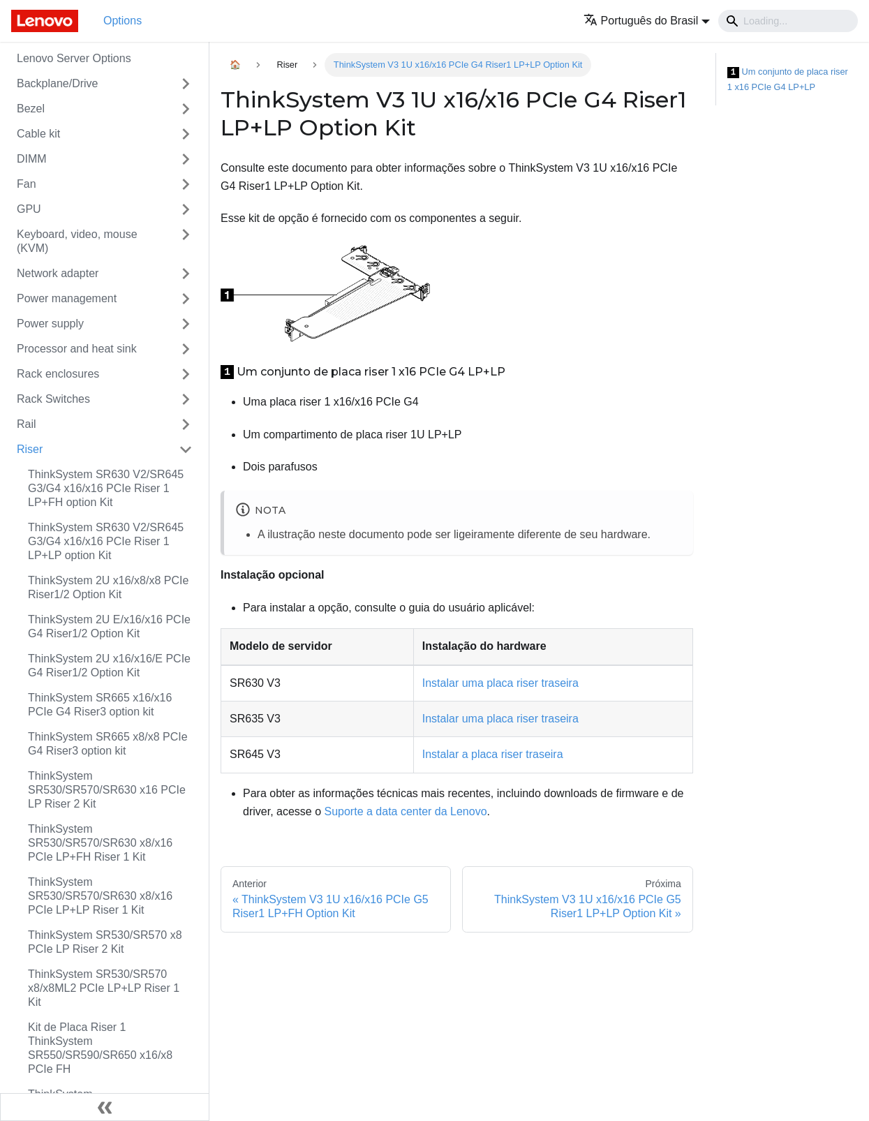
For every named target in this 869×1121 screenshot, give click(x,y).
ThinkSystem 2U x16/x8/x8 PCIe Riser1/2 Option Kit (108, 587)
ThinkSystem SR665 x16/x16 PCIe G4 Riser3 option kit (100, 705)
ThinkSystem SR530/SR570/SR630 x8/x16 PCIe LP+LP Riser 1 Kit (100, 896)
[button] (647, 21)
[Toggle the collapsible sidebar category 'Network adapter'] (186, 273)
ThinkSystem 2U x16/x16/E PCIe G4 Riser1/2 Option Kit (109, 665)
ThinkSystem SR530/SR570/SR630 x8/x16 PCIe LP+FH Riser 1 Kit (100, 843)
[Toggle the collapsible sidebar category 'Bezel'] (186, 109)
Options (122, 21)
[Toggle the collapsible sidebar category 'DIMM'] (186, 159)
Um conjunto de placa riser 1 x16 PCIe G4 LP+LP (787, 79)
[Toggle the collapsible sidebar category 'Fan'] (186, 184)
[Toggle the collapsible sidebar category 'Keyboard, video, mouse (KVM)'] (186, 241)
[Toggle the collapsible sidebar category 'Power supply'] (186, 324)
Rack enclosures (58, 374)
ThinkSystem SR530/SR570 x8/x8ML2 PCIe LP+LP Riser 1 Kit (103, 988)
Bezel (31, 108)
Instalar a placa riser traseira (492, 754)
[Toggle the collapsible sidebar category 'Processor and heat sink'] (186, 349)
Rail (26, 424)
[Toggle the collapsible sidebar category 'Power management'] (186, 299)
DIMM (32, 159)
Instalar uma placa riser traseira (500, 683)
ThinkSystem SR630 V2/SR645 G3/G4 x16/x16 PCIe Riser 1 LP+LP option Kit (106, 541)
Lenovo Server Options (74, 58)
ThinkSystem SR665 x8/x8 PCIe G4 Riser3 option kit (108, 744)
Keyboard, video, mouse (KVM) (77, 241)
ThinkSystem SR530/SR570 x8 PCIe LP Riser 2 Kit (105, 942)
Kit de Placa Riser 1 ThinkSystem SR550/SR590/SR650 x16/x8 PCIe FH (100, 1048)
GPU (29, 209)
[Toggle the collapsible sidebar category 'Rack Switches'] (186, 399)
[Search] (788, 21)
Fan (26, 184)
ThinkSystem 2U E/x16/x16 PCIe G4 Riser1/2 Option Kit (109, 626)
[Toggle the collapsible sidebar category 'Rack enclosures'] (186, 374)
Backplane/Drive (57, 83)
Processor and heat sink (77, 349)
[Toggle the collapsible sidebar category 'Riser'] (186, 449)
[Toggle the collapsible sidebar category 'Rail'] (186, 424)
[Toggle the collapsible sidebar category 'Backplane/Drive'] (186, 84)
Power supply (50, 323)
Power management (67, 298)
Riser (30, 449)
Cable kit (38, 134)
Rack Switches (53, 399)
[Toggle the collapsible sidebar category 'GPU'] (186, 209)
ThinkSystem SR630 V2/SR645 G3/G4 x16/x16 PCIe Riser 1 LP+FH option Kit (106, 488)
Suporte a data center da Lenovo (406, 811)
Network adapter (57, 273)
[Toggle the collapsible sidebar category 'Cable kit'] (186, 134)
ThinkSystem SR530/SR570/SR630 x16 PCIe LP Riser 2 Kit (107, 790)
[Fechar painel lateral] (104, 1107)
